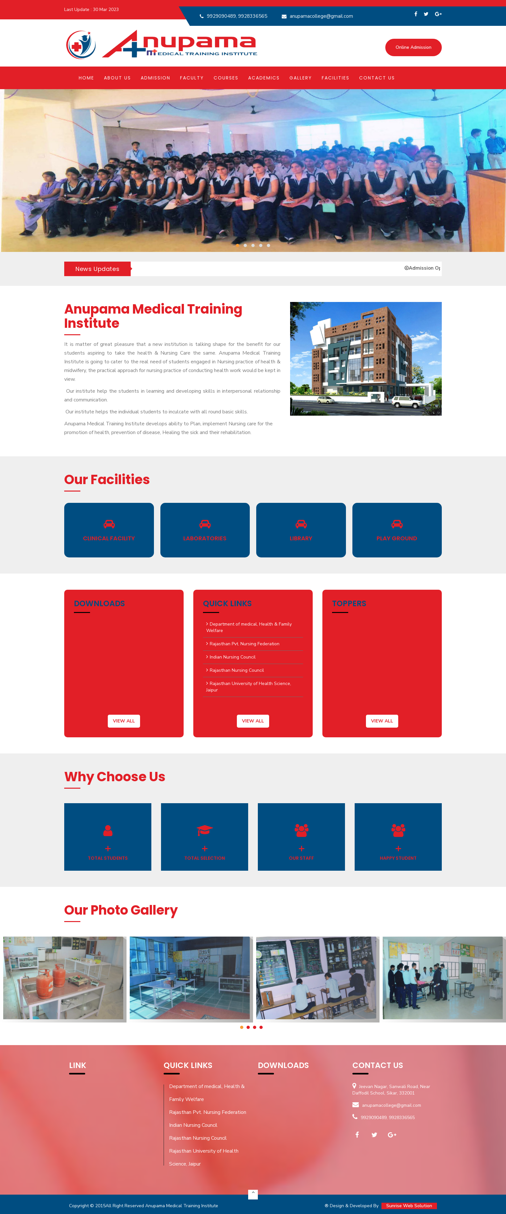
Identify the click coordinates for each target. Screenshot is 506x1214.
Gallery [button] (300, 78)
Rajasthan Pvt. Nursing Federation (244, 644)
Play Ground (397, 538)
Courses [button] (226, 78)
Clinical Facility (109, 538)
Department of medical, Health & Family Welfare (249, 627)
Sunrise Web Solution (409, 1206)
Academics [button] (264, 78)
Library (301, 538)
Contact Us (377, 78)
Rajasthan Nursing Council (237, 670)
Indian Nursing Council (233, 657)
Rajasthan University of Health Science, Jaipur (248, 686)
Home (86, 78)
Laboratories (205, 538)
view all (124, 721)
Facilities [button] (335, 78)
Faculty (192, 78)
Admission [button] (155, 78)
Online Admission (413, 47)
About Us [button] (117, 78)
